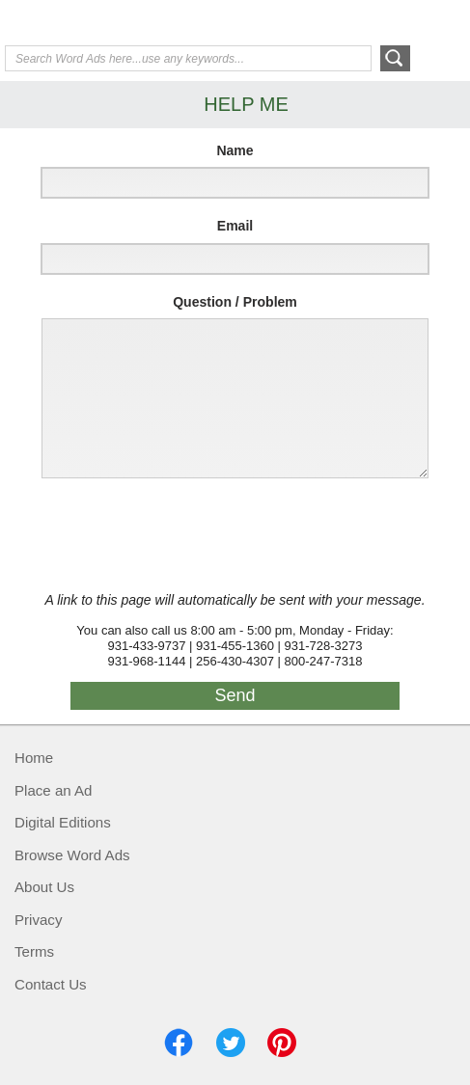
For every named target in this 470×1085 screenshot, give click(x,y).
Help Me (360, 22)
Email (235, 225)
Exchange (142, 24)
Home (33, 757)
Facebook (178, 1042)
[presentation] (175, 535)
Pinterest (281, 1042)
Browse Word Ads (72, 855)
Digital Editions (62, 822)
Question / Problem (235, 302)
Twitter (230, 1042)
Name (234, 150)
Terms (34, 951)
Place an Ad (53, 790)
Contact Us (50, 984)
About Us (44, 887)
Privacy (38, 919)
